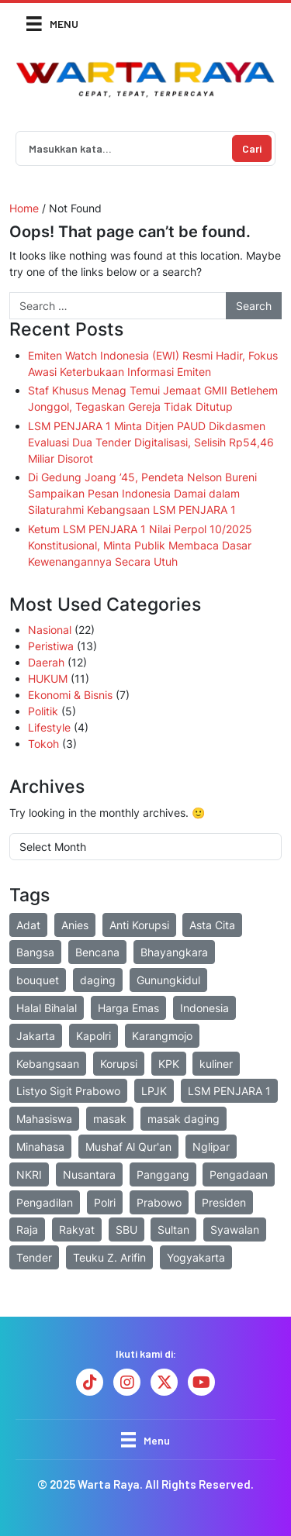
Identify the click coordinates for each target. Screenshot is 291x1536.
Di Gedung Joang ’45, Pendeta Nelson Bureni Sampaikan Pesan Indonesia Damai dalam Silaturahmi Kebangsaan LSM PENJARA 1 (142, 493)
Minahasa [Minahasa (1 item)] (40, 1146)
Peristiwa (51, 646)
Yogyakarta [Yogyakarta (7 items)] (196, 1257)
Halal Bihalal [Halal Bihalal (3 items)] (46, 1007)
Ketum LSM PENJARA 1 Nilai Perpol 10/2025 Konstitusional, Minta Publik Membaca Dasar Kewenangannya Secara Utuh (140, 545)
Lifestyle (49, 727)
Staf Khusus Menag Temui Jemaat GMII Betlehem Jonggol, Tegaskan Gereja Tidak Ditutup (153, 398)
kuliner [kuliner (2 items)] (216, 1063)
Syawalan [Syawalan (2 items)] (234, 1229)
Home (24, 208)
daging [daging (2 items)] (98, 980)
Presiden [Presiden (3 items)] (224, 1202)
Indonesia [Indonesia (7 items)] (204, 1007)
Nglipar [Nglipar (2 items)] (211, 1146)
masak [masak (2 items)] (109, 1118)
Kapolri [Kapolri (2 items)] (93, 1035)
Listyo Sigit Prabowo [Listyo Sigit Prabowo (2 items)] (68, 1090)
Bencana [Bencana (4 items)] (97, 952)
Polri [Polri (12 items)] (105, 1202)
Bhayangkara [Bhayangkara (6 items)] (174, 952)
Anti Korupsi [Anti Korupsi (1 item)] (139, 925)
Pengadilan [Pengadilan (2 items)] (44, 1202)
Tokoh (43, 743)
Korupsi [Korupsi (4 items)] (118, 1063)
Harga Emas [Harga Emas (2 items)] (128, 1007)
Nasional (49, 629)
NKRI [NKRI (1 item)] (29, 1174)
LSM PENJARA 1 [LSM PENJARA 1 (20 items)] (229, 1090)
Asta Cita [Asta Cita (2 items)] (212, 925)
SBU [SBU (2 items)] (126, 1229)
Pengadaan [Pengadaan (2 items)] (239, 1174)
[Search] (122, 148)
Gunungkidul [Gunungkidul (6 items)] (168, 980)
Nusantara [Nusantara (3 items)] (89, 1174)
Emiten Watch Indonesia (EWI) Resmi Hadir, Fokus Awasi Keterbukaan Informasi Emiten (153, 363)
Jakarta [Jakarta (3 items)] (35, 1035)
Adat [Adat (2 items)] (28, 925)
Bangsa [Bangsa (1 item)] (35, 952)
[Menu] (52, 23)
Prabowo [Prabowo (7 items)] (159, 1202)
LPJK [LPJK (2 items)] (154, 1090)
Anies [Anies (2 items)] (74, 925)
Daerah (46, 662)
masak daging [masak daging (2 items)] (183, 1118)
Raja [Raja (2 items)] (27, 1229)
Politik (43, 711)
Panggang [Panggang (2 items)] (163, 1174)
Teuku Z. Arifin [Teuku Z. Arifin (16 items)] (109, 1257)
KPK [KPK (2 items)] (168, 1063)
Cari (252, 148)
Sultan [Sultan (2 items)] (173, 1229)
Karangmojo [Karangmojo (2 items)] (162, 1035)
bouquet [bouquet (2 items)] (37, 980)
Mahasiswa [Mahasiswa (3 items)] (44, 1118)
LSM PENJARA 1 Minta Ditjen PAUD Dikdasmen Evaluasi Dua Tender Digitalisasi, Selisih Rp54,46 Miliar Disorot (151, 442)
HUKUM (48, 678)
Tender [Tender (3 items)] (34, 1257)
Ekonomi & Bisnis (70, 694)
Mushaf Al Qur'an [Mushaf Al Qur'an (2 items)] (128, 1146)
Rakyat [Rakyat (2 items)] (77, 1229)
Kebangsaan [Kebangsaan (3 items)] (47, 1063)
